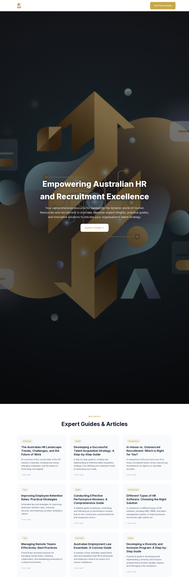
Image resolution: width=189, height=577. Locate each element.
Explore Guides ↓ (94, 227)
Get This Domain (163, 5)
